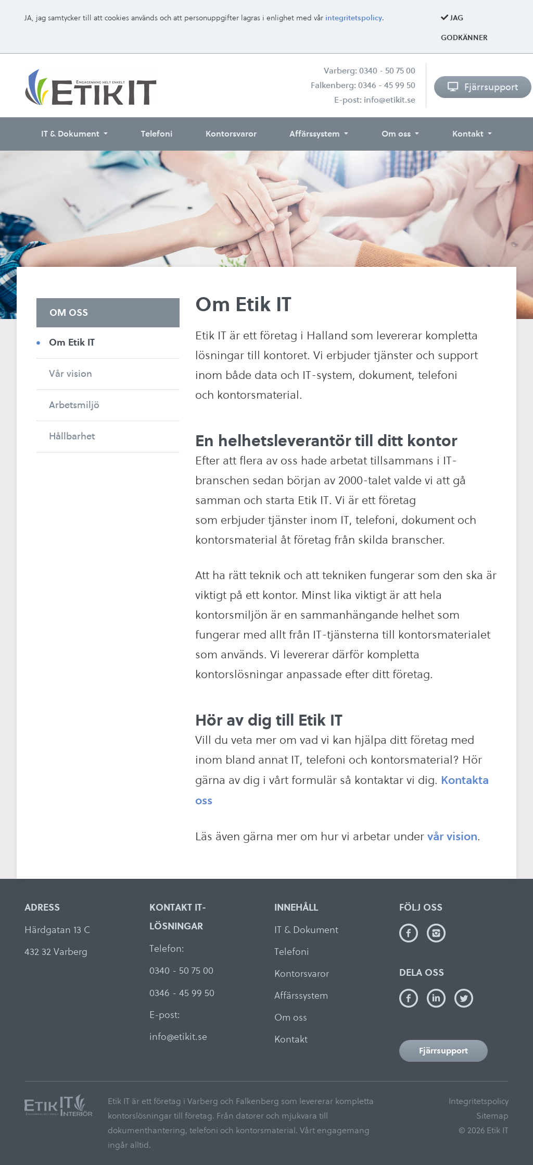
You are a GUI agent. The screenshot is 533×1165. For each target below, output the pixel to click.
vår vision (452, 836)
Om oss (397, 134)
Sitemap (492, 1116)
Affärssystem (315, 134)
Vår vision (70, 373)
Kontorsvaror (231, 134)
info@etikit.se (389, 100)
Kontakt (469, 134)
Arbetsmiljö (74, 404)
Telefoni (156, 134)
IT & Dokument (71, 134)
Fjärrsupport (483, 86)
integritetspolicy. (354, 18)
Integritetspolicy (479, 1101)
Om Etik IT (72, 342)
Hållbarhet (72, 436)
